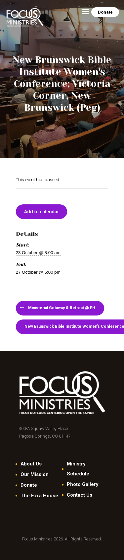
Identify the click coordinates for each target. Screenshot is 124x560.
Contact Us (79, 495)
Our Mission (35, 474)
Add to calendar (41, 211)
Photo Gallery (82, 484)
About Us (31, 464)
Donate (29, 485)
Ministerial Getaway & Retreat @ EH (61, 308)
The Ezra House (39, 496)
